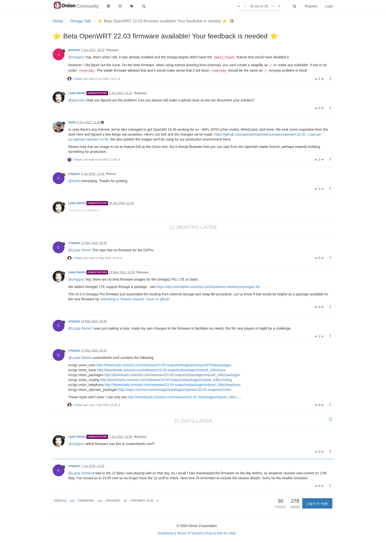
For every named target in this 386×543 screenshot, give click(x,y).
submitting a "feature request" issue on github (134, 299)
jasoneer (74, 50)
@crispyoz (112, 50)
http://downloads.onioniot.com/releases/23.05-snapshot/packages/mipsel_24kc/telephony (173, 385)
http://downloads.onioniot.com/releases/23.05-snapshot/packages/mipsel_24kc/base (161, 370)
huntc (72, 122)
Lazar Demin (77, 93)
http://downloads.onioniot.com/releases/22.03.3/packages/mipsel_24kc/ (182, 397)
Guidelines (166, 533)
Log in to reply (317, 503)
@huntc (111, 174)
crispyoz (74, 174)
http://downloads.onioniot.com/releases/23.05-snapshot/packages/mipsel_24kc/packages (172, 375)
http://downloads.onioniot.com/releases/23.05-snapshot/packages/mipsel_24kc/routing (166, 380)
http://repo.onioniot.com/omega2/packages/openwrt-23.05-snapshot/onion (175, 390)
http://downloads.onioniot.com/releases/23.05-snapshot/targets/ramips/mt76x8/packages (163, 365)
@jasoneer (140, 93)
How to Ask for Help (220, 533)
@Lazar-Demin (79, 250)
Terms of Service (189, 533)
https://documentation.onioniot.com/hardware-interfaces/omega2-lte (208, 287)
